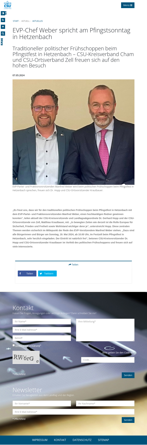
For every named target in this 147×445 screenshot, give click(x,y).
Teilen (73, 264)
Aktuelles (38, 21)
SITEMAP (103, 440)
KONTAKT (60, 440)
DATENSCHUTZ (82, 440)
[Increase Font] (3, 27)
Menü (127, 5)
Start (16, 21)
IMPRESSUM (39, 440)
